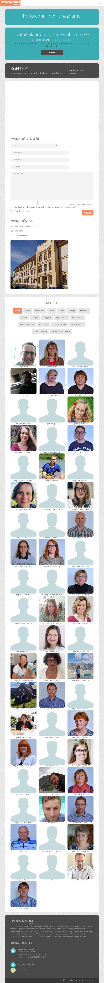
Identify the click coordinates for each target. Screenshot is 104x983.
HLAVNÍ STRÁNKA (76, 71)
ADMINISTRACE (87, 980)
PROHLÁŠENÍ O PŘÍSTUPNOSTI (69, 980)
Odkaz (52, 53)
